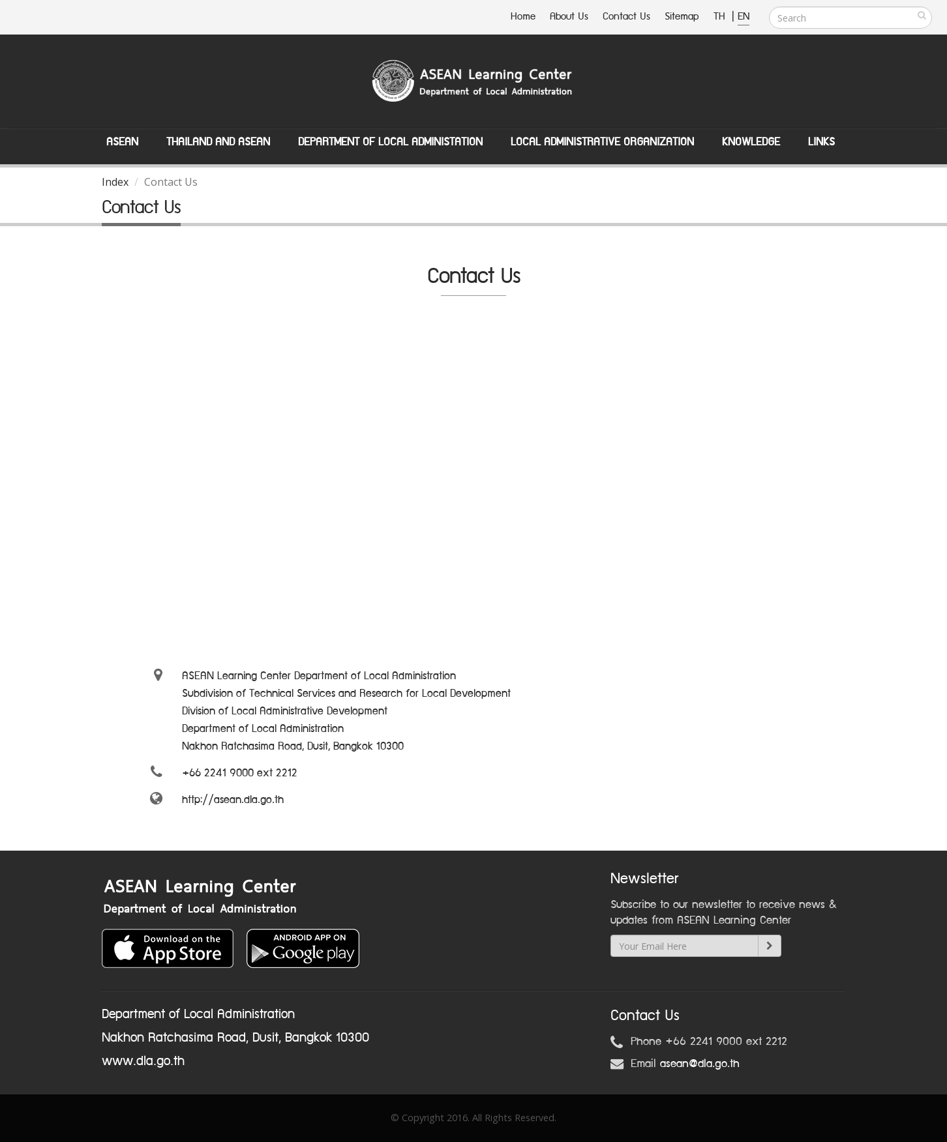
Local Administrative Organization (602, 142)
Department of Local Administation (390, 142)
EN (743, 16)
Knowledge (751, 142)
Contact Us (626, 16)
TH (721, 16)
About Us (569, 16)
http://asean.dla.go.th (233, 800)
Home (523, 16)
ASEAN (122, 142)
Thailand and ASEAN (218, 142)
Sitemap (682, 16)
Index (115, 182)
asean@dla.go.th (700, 1064)
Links (821, 142)
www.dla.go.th (143, 1061)
